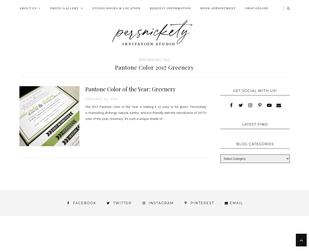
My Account (208, 233)
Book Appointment (218, 8)
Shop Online (256, 8)
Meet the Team (78, 249)
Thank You (243, 237)
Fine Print (176, 233)
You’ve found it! (263, 241)
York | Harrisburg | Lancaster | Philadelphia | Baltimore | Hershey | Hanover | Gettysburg (142, 241)
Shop (152, 237)
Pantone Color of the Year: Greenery (130, 89)
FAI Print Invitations (134, 233)
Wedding (272, 237)
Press (275, 233)
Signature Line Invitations (195, 237)
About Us (28, 8)
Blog (51, 233)
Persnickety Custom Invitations (136, 249)
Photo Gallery (64, 8)
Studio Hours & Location (116, 8)
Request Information (170, 8)
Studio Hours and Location (261, 245)
